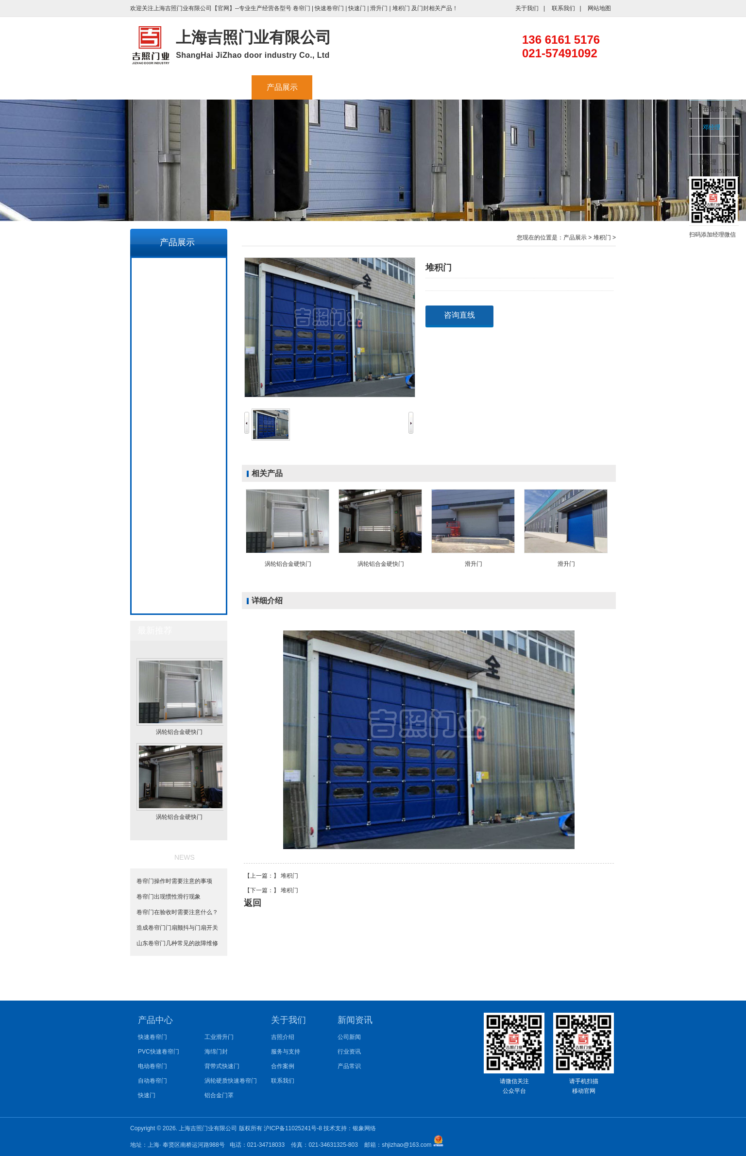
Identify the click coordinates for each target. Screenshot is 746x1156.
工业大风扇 (342, 87)
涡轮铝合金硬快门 (178, 600)
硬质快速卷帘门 (178, 534)
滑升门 (379, 8)
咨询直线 (459, 315)
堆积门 (401, 8)
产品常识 (349, 1066)
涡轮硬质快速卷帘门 (178, 447)
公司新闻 (349, 1037)
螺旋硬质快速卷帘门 (178, 512)
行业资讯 (349, 1051)
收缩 (676, 139)
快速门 (357, 8)
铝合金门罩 (178, 469)
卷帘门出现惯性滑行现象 (172, 896)
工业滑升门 (178, 381)
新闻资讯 (525, 87)
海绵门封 (178, 403)
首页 (161, 87)
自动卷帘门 (178, 337)
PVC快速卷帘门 (178, 294)
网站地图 (599, 8)
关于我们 (527, 8)
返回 (252, 903)
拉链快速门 (178, 556)
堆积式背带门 (178, 578)
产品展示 (282, 87)
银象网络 (364, 1128)
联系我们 (563, 8)
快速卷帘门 (329, 8)
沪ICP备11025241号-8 (293, 1128)
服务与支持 (403, 87)
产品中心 (155, 1020)
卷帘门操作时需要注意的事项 (178, 881)
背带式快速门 (178, 425)
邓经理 (711, 127)
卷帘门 (301, 8)
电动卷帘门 (178, 316)
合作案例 (464, 87)
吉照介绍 (221, 87)
